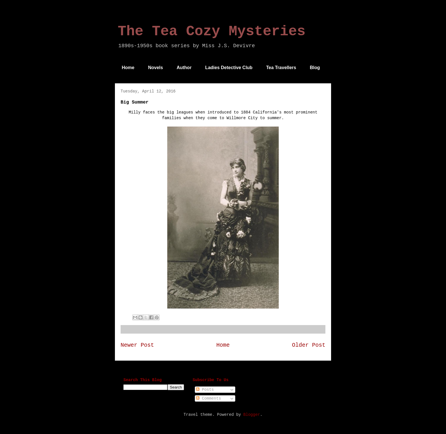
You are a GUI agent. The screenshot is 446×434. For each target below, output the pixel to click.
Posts (205, 389)
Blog (315, 67)
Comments (208, 398)
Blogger (251, 414)
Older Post (308, 345)
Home (128, 67)
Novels (155, 67)
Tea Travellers (281, 67)
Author (184, 67)
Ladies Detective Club (228, 67)
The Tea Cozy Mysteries (211, 31)
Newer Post (137, 345)
